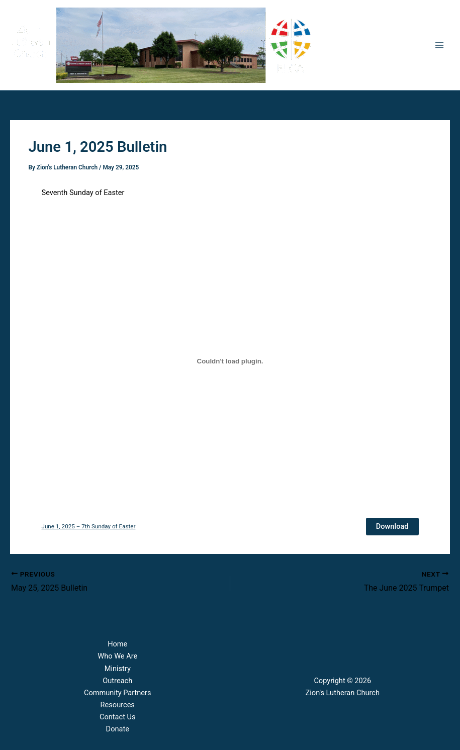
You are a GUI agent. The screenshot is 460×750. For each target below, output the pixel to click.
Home (117, 643)
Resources (118, 704)
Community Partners (117, 692)
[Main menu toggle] (439, 45)
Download (392, 526)
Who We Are (117, 656)
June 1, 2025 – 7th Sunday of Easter (89, 526)
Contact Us (118, 716)
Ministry (118, 668)
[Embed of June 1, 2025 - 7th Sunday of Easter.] (230, 361)
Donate (117, 728)
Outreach (117, 680)
